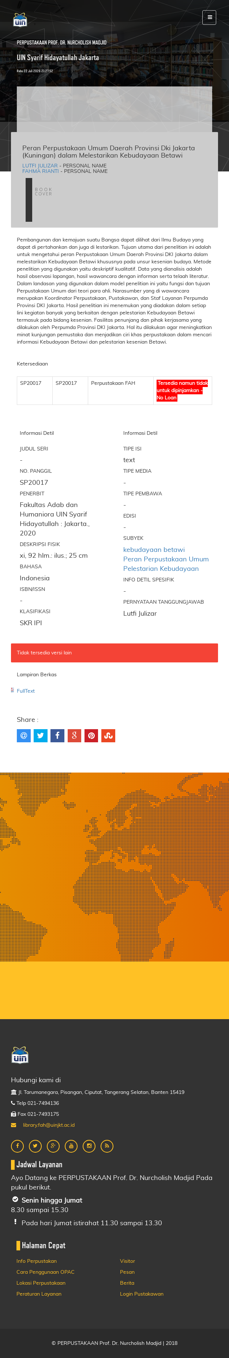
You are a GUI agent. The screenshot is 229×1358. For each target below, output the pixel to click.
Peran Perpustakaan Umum (166, 559)
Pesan (127, 1272)
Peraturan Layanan (38, 1294)
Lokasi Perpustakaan (40, 1283)
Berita (127, 1283)
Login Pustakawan (142, 1294)
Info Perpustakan (36, 1261)
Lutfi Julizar (40, 166)
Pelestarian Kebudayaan (161, 569)
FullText (26, 691)
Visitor (127, 1261)
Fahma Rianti (40, 171)
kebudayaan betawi (154, 550)
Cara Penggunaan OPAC (45, 1272)
